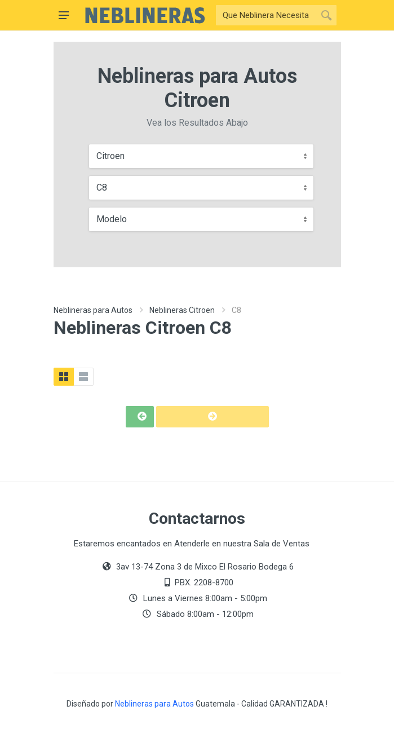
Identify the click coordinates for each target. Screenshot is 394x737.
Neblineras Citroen (182, 310)
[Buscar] (266, 15)
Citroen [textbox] (110, 156)
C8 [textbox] (101, 187)
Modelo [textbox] (111, 219)
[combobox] (201, 156)
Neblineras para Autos (93, 310)
